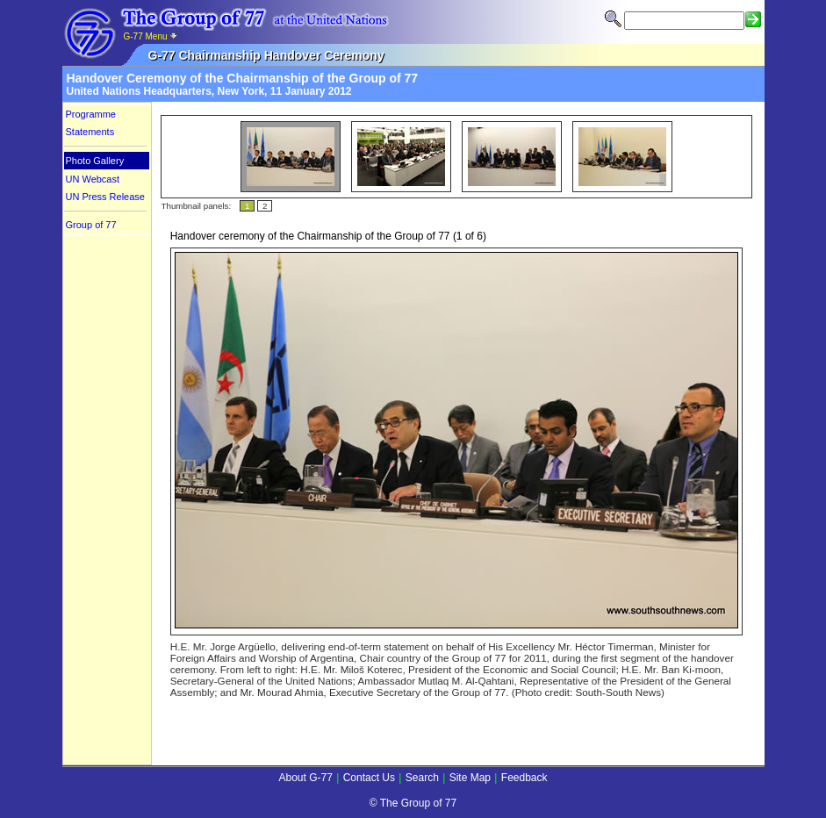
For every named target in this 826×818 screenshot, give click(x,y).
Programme (91, 114)
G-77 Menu (151, 36)
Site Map (470, 777)
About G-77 (305, 777)
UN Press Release (105, 196)
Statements (90, 131)
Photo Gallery (95, 160)
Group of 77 (91, 224)
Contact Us (369, 777)
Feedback (524, 777)
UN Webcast (93, 179)
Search (422, 777)
